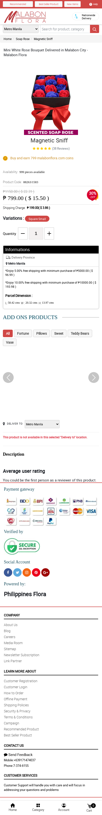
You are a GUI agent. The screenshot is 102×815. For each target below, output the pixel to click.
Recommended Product (21, 729)
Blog (7, 630)
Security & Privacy (17, 711)
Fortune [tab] (23, 333)
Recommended (18, 4)
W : (29, 303)
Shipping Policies (16, 705)
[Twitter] (17, 572)
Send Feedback (18, 754)
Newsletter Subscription (21, 655)
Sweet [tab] (58, 333)
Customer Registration (20, 681)
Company (12, 615)
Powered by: (14, 583)
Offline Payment (15, 699)
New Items (72, 4)
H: (46, 303)
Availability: (24, 172)
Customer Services (20, 775)
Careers (9, 637)
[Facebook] (8, 572)
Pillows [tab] (41, 333)
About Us (11, 624)
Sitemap (10, 649)
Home (8, 39)
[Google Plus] (45, 572)
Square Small (37, 219)
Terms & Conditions (18, 717)
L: (12, 303)
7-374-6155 (21, 765)
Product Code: (20, 182)
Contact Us (14, 745)
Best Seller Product (48, 4)
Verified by (13, 531)
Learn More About (20, 671)
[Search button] (94, 29)
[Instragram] (27, 572)
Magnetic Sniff (43, 39)
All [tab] (8, 333)
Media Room (13, 643)
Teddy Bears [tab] (80, 333)
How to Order (14, 693)
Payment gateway (19, 489)
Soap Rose (23, 39)
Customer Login (15, 687)
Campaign (11, 723)
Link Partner (13, 661)
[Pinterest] (36, 572)
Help (93, 4)
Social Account (17, 562)
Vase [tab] (9, 342)
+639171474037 (25, 760)
